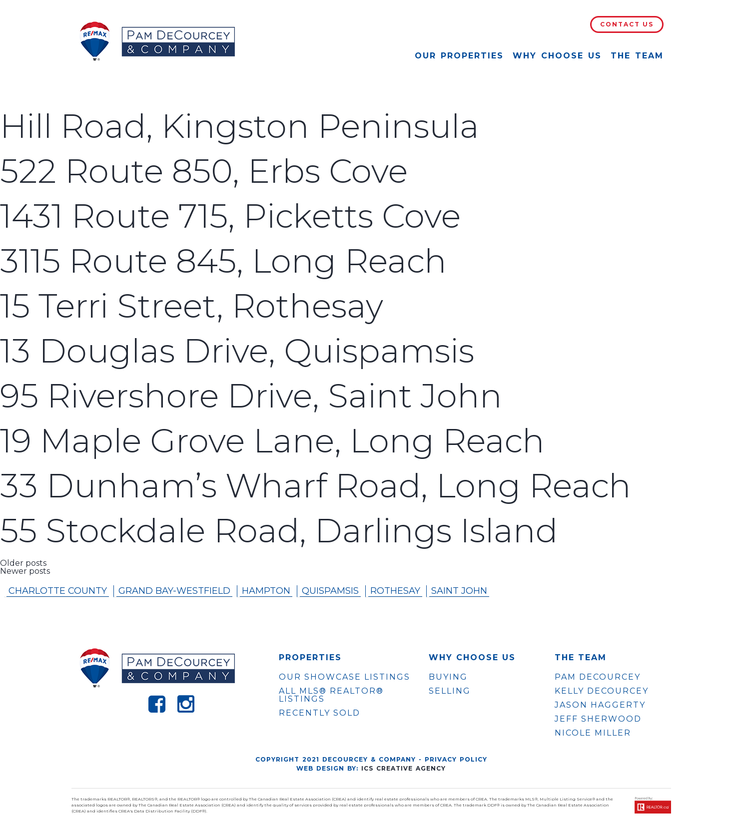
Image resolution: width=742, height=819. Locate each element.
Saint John (459, 590)
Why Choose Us (557, 55)
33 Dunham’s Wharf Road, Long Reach (315, 485)
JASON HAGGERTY (600, 705)
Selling (450, 691)
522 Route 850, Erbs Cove (204, 171)
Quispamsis (330, 590)
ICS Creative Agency (403, 768)
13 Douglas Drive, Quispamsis (237, 351)
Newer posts (25, 571)
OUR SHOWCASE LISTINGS (344, 677)
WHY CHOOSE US (472, 658)
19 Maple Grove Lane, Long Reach (272, 440)
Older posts (23, 563)
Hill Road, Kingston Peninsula (239, 126)
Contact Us (627, 24)
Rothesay (395, 590)
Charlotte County (57, 590)
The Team (637, 55)
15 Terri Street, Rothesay (191, 306)
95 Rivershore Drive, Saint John (251, 396)
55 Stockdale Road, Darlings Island (279, 530)
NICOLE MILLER (593, 733)
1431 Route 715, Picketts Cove (230, 216)
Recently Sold (319, 713)
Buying (448, 677)
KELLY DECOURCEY (602, 691)
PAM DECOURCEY (598, 677)
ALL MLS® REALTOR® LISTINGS (331, 695)
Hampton (266, 590)
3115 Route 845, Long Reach (223, 261)
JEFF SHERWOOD (598, 719)
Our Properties (459, 55)
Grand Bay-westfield (174, 590)
